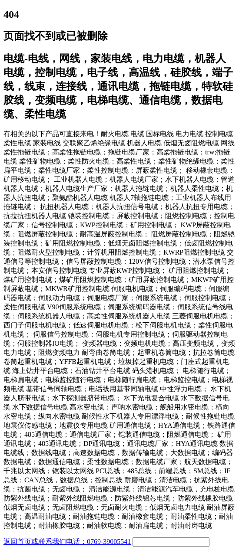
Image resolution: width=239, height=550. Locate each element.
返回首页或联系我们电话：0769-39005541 (67, 541)
